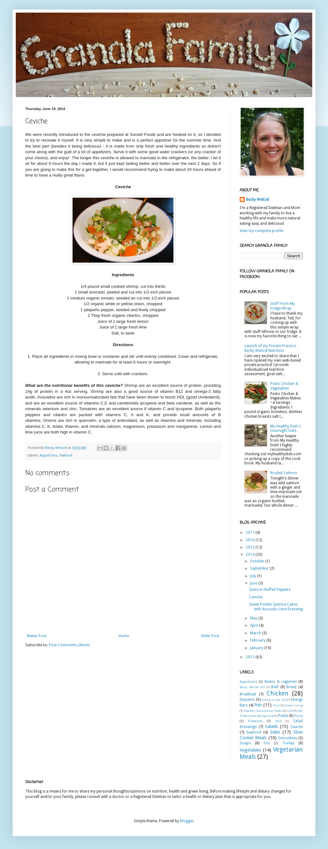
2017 (250, 532)
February (258, 640)
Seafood (65, 455)
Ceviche (255, 597)
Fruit (276, 705)
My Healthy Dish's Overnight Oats (285, 428)
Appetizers (48, 455)
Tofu (266, 743)
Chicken (277, 693)
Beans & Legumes (280, 681)
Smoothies (287, 738)
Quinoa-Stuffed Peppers (269, 589)
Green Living (294, 705)
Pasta (283, 715)
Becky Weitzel (257, 199)
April (254, 625)
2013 (250, 657)
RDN (278, 721)
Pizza (298, 716)
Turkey (288, 743)
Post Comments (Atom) (69, 645)
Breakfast (248, 694)
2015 (250, 547)
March (256, 633)
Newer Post (36, 636)
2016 (250, 540)
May (254, 618)
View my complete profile (261, 231)
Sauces (296, 726)
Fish (258, 704)
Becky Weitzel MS (252, 687)
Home (124, 636)
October (257, 561)
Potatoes (255, 721)
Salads (271, 726)
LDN (290, 710)
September (260, 568)
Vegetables (250, 750)
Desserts (247, 699)
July (253, 576)
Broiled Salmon (283, 473)
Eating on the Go (273, 699)
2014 (250, 554)
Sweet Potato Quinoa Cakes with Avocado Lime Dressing (276, 606)
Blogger (187, 821)
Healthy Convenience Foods (263, 710)
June (254, 583)
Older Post (210, 636)
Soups (245, 743)
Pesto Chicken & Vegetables (284, 385)
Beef (274, 687)
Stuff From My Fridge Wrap (282, 305)
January (257, 648)
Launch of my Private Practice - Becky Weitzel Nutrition (271, 348)
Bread (291, 687)
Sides (275, 732)
